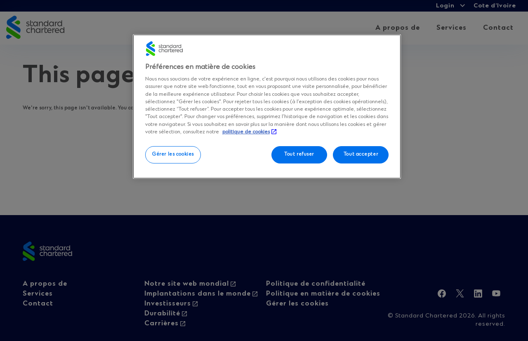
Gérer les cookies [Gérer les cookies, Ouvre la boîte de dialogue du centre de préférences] (173, 154)
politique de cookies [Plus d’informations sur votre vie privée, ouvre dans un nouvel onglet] (246, 132)
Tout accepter (361, 154)
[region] (267, 106)
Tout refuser (299, 154)
